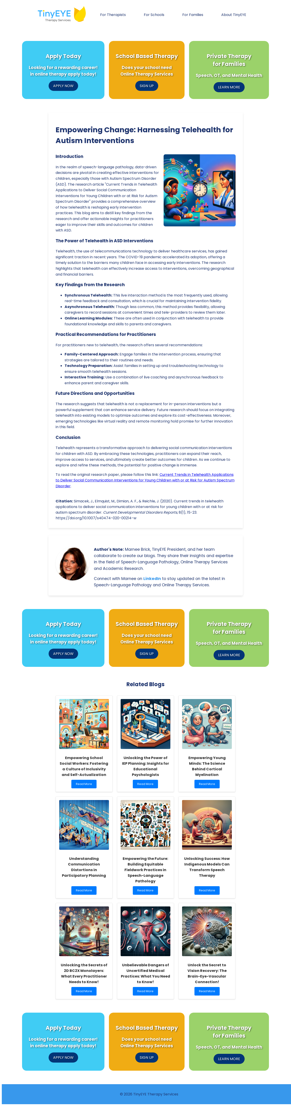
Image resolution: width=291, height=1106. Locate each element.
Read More (85, 785)
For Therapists (113, 14)
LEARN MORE (229, 87)
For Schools (154, 14)
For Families (192, 14)
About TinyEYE (233, 14)
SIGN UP (147, 85)
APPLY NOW (63, 85)
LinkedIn (152, 578)
